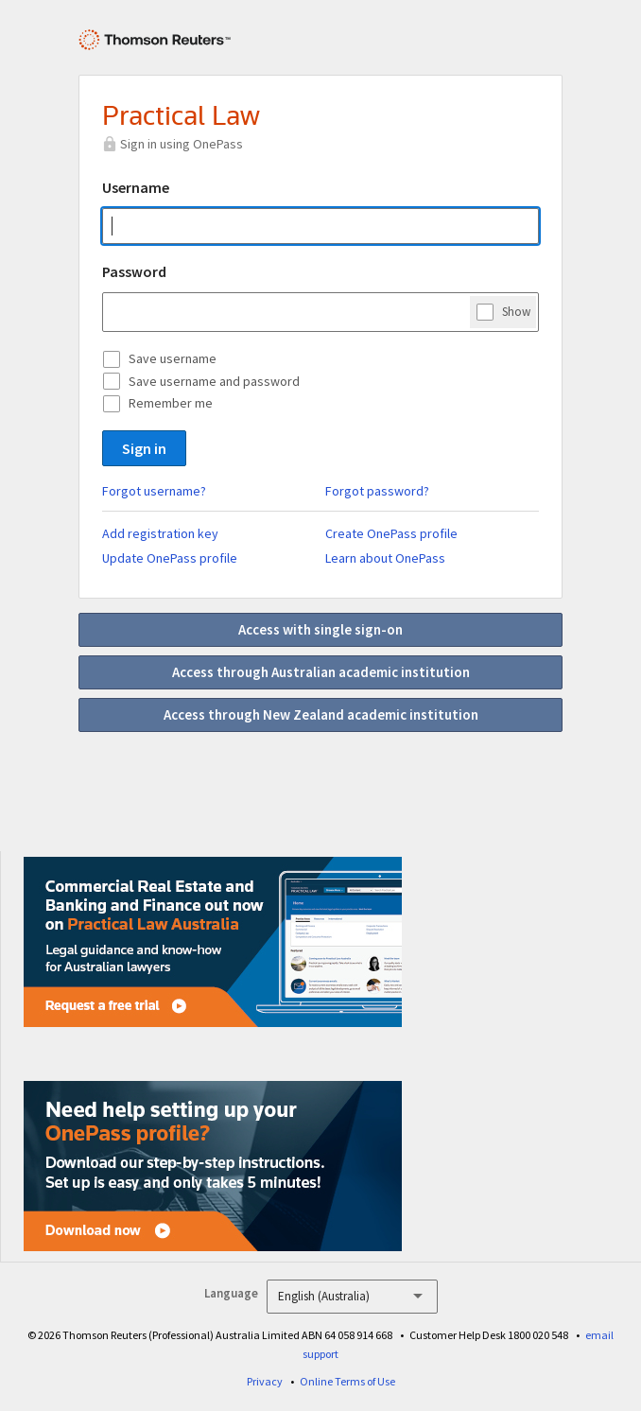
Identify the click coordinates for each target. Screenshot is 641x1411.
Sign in (144, 448)
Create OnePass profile (391, 533)
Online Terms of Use (347, 1381)
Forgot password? (377, 490)
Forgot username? (154, 490)
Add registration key (160, 533)
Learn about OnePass (385, 557)
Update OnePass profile (169, 557)
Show (516, 311)
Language (231, 1293)
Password (134, 271)
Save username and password (214, 381)
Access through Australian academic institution (321, 672)
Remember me (171, 402)
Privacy (265, 1381)
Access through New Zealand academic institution (321, 714)
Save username (173, 358)
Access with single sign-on (320, 629)
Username (135, 187)
